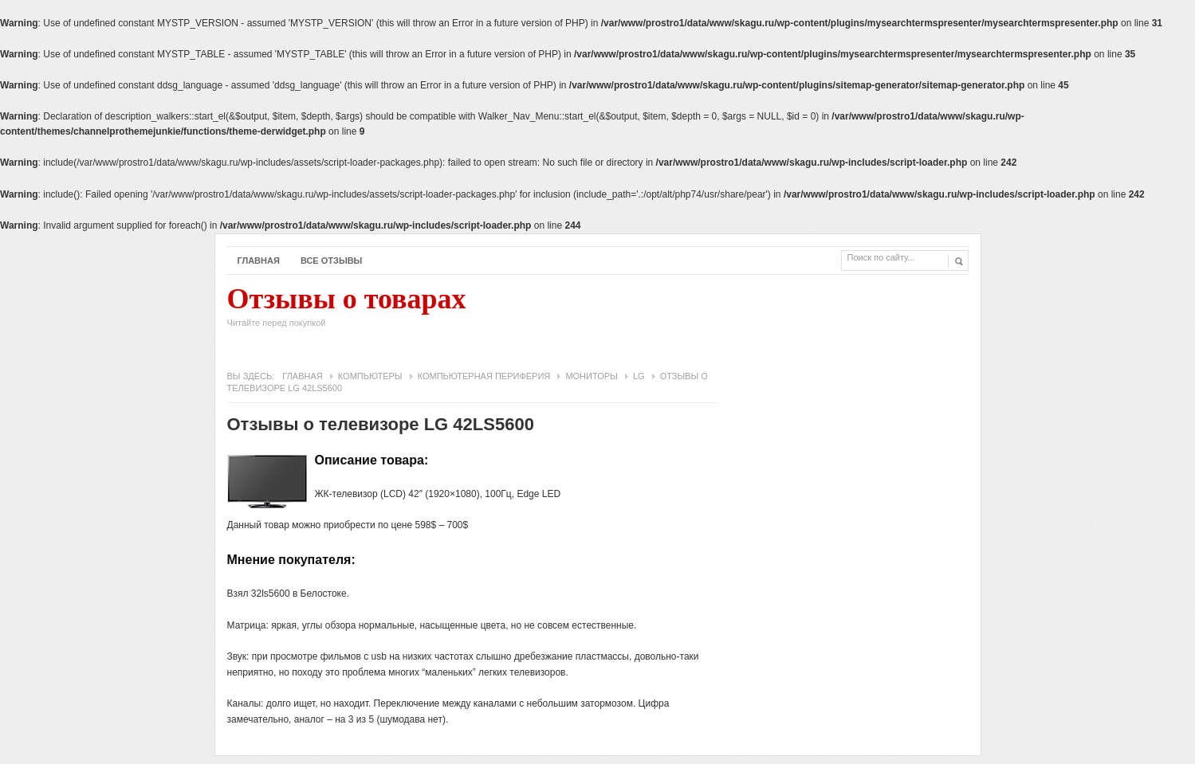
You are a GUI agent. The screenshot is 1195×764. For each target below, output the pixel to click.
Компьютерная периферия (484, 376)
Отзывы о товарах (346, 311)
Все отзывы (332, 260)
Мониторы (591, 376)
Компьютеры (370, 376)
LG (639, 376)
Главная (259, 260)
